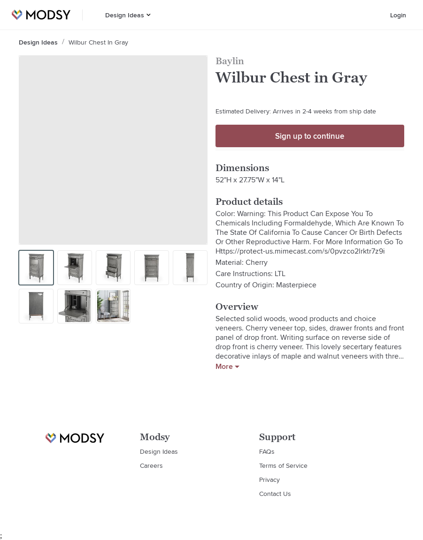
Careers (151, 465)
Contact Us (275, 493)
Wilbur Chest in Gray (98, 42)
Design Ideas (124, 15)
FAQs (267, 451)
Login (398, 15)
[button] (148, 14)
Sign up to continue (309, 136)
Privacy (269, 479)
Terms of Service (283, 465)
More (227, 366)
